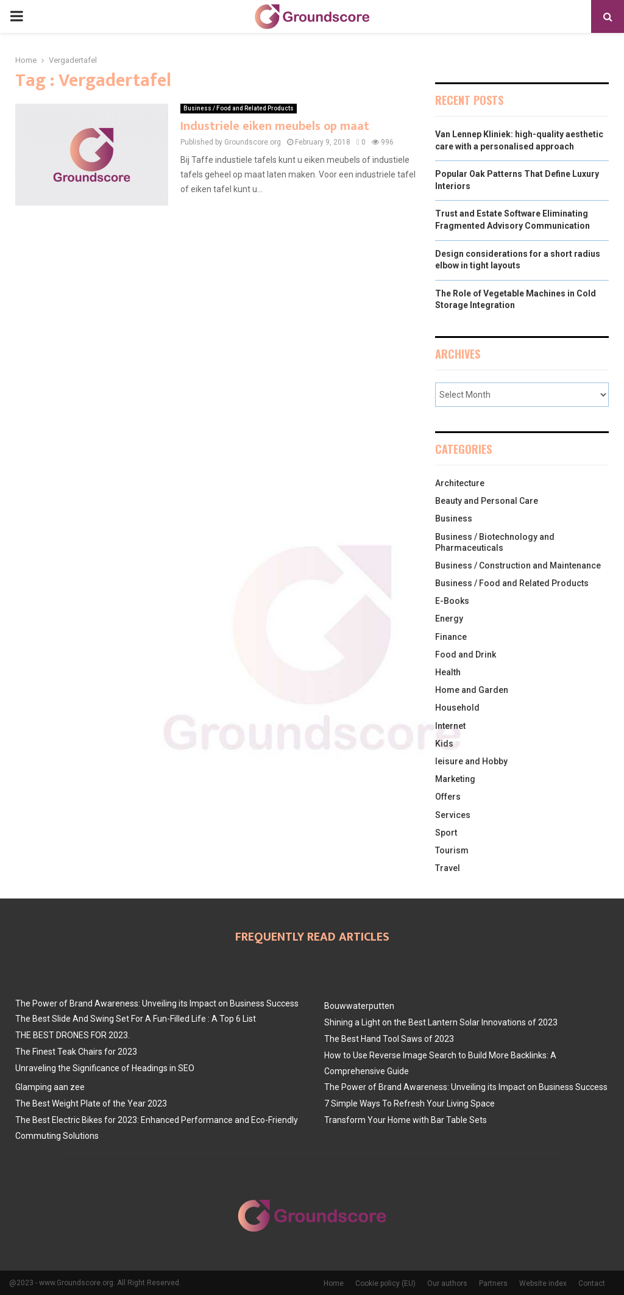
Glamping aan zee (50, 1087)
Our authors (447, 1283)
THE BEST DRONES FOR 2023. (72, 1035)
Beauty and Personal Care (486, 501)
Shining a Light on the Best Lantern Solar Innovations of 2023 (441, 1022)
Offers (448, 797)
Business (453, 518)
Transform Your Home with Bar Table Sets (405, 1120)
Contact (591, 1283)
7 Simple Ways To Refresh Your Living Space (409, 1103)
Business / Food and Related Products (238, 108)
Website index (543, 1283)
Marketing (455, 779)
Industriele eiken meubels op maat (274, 126)
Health (448, 672)
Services (452, 815)
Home (334, 1283)
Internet (450, 726)
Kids (444, 743)
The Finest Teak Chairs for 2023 (76, 1051)
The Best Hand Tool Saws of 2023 (389, 1039)
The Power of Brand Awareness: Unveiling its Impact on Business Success (157, 1003)
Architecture (459, 483)
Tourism (452, 850)
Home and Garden (471, 690)
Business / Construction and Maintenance (518, 565)
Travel (447, 868)
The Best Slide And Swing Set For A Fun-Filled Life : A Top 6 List (135, 1019)
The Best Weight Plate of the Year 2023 (91, 1103)
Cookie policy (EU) (385, 1283)
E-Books (452, 601)
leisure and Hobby (471, 761)
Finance (451, 637)
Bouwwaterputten (359, 1006)
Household (457, 707)
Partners (493, 1283)
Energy (449, 618)
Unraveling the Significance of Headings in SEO (104, 1068)
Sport (446, 833)
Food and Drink (465, 654)
